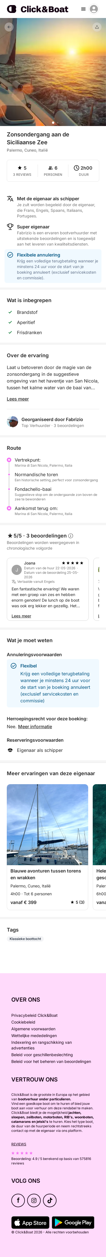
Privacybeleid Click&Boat (34, 1015)
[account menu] (93, 9)
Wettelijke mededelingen (34, 1035)
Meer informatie (35, 726)
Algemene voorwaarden (33, 1028)
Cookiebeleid (23, 1022)
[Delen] (96, 27)
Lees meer (18, 399)
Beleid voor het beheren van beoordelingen (51, 1061)
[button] (53, 123)
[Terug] (9, 27)
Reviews (18, 1144)
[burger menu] (83, 9)
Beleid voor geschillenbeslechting (42, 1054)
